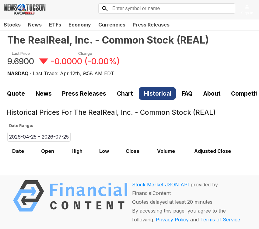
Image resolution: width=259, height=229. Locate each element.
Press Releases (151, 25)
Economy (79, 25)
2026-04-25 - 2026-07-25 (39, 137)
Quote (16, 93)
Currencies (111, 25)
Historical (157, 93)
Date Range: (21, 125)
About (212, 93)
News (35, 25)
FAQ (187, 93)
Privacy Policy (172, 220)
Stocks (12, 25)
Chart (125, 93)
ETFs (55, 25)
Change (85, 53)
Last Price (21, 53)
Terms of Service (220, 220)
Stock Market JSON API (160, 184)
